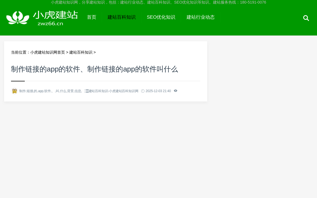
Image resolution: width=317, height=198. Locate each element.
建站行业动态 (201, 17)
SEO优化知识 (161, 17)
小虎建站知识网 (42, 22)
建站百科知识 (122, 17)
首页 (91, 17)
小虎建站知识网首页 (47, 52)
